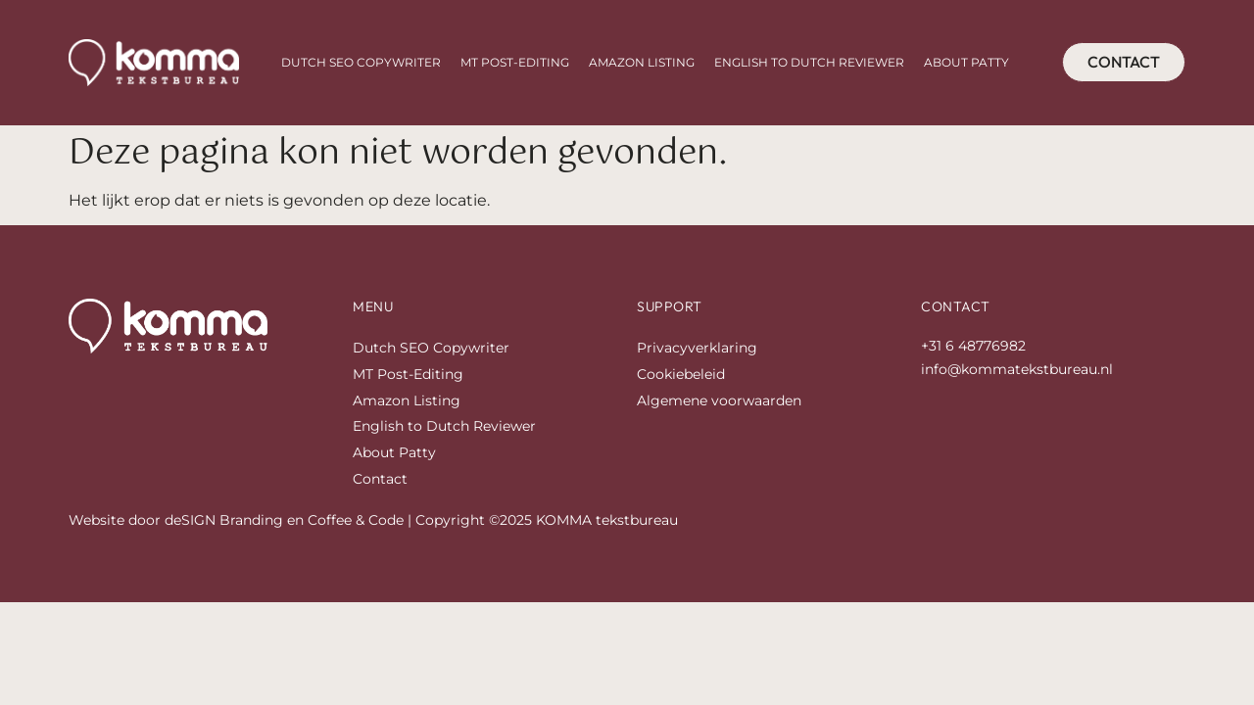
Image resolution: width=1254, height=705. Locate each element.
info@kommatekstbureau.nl (1017, 369)
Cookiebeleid (681, 374)
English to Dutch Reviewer (809, 62)
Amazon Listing (642, 62)
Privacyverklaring (697, 347)
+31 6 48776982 (973, 345)
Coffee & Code (356, 520)
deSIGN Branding (224, 520)
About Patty (966, 62)
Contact (380, 479)
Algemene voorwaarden (719, 400)
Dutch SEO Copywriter (361, 62)
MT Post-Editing (514, 62)
